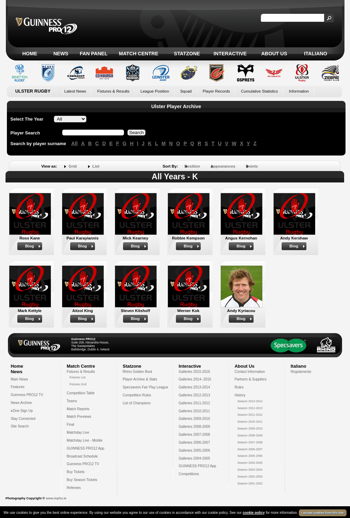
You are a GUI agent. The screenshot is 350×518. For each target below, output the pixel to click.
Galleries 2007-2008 (194, 434)
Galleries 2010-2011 (194, 411)
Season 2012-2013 (250, 408)
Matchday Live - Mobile (85, 440)
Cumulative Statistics (259, 91)
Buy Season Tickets (82, 480)
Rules (239, 387)
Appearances (222, 166)
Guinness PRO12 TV (27, 395)
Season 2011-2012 (250, 414)
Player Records (216, 91)
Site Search (20, 426)
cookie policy (254, 513)
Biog (29, 246)
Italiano (315, 53)
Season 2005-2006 (250, 456)
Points (252, 166)
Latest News (75, 91)
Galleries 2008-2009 (194, 426)
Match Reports (78, 409)
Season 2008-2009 (250, 435)
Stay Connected (23, 419)
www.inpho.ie (56, 498)
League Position (155, 91)
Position (192, 166)
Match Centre (138, 53)
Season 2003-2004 (250, 469)
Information (299, 91)
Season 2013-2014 (250, 401)
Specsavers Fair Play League (145, 387)
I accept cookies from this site (323, 513)
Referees (74, 488)
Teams (72, 401)
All (74, 143)
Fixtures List (77, 377)
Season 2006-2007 (250, 449)
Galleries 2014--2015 (195, 379)
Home (29, 53)
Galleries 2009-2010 (194, 419)
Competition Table (81, 393)
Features (18, 387)
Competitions (189, 474)
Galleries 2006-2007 (194, 442)
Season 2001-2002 (250, 483)
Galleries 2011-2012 (194, 403)
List (95, 166)
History (240, 395)
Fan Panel (93, 53)
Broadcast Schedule (82, 456)
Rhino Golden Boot (137, 372)
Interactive (230, 53)
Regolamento (301, 372)
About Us (274, 53)
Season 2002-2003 (250, 476)
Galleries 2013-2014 (194, 387)
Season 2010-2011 (250, 421)
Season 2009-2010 (250, 428)
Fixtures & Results (113, 91)
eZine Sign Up (22, 411)
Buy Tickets (76, 472)
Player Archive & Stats (140, 379)
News (60, 53)
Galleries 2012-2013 (194, 395)
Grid (72, 166)
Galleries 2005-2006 (194, 450)
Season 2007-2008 (250, 442)
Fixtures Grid (77, 384)
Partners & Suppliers (250, 379)
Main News (19, 379)
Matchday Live (78, 432)
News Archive (21, 403)
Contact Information (250, 372)
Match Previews (79, 416)
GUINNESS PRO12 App (85, 448)
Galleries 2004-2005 (194, 458)
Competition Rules (137, 395)
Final (70, 424)
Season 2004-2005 (250, 462)
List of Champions (137, 403)
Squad (185, 91)
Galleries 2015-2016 (194, 372)
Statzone (187, 53)
